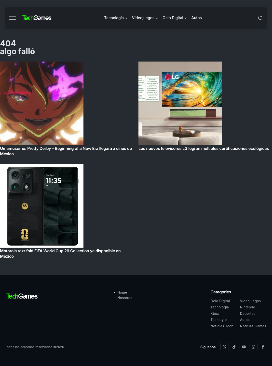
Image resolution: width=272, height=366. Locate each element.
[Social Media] (224, 347)
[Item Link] (136, 161)
